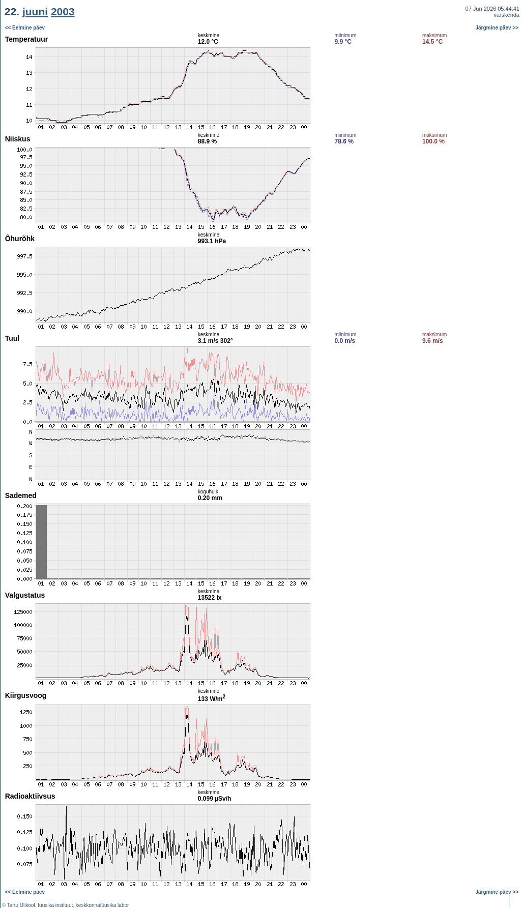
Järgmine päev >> (497, 28)
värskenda (506, 15)
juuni (35, 11)
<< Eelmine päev (25, 28)
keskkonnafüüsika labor (102, 905)
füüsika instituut (55, 905)
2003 (63, 11)
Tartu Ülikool (21, 905)
